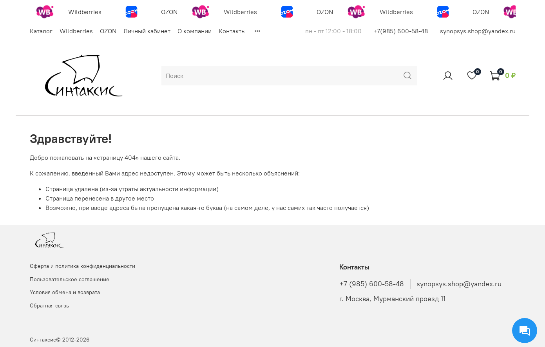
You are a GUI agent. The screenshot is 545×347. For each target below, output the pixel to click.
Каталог (41, 31)
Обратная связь (49, 305)
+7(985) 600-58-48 (400, 31)
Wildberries (76, 31)
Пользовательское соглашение (69, 279)
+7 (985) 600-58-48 (371, 284)
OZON (108, 31)
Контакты (232, 31)
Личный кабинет (146, 31)
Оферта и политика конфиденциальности (82, 265)
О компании (194, 31)
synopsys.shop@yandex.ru (478, 31)
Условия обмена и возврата (65, 292)
